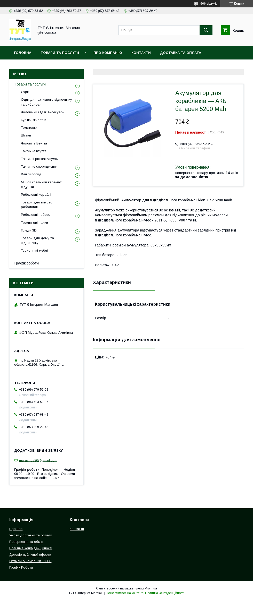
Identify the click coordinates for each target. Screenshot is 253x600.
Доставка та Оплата (180, 53)
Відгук (187, 66)
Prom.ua (151, 588)
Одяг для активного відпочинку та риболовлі (46, 102)
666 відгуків (209, 3)
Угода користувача (152, 66)
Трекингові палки (34, 223)
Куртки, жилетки (33, 120)
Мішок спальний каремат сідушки (41, 184)
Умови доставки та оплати (30, 535)
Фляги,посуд (31, 174)
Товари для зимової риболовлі (37, 204)
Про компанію (107, 53)
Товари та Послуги (60, 53)
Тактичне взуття (33, 151)
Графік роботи (26, 263)
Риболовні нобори (36, 215)
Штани (26, 135)
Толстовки (29, 128)
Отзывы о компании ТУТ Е (30, 561)
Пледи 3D (29, 230)
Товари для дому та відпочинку (37, 240)
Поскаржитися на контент (124, 593)
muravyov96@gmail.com (38, 460)
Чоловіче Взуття (34, 143)
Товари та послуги (30, 84)
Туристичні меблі (34, 250)
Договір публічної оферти (30, 554)
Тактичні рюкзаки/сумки (40, 159)
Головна (22, 53)
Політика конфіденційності (95, 66)
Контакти (141, 53)
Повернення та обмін (36, 66)
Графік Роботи (21, 567)
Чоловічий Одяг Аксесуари (43, 112)
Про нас (15, 529)
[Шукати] (206, 30)
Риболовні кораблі (36, 194)
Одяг (25, 92)
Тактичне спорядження (39, 166)
